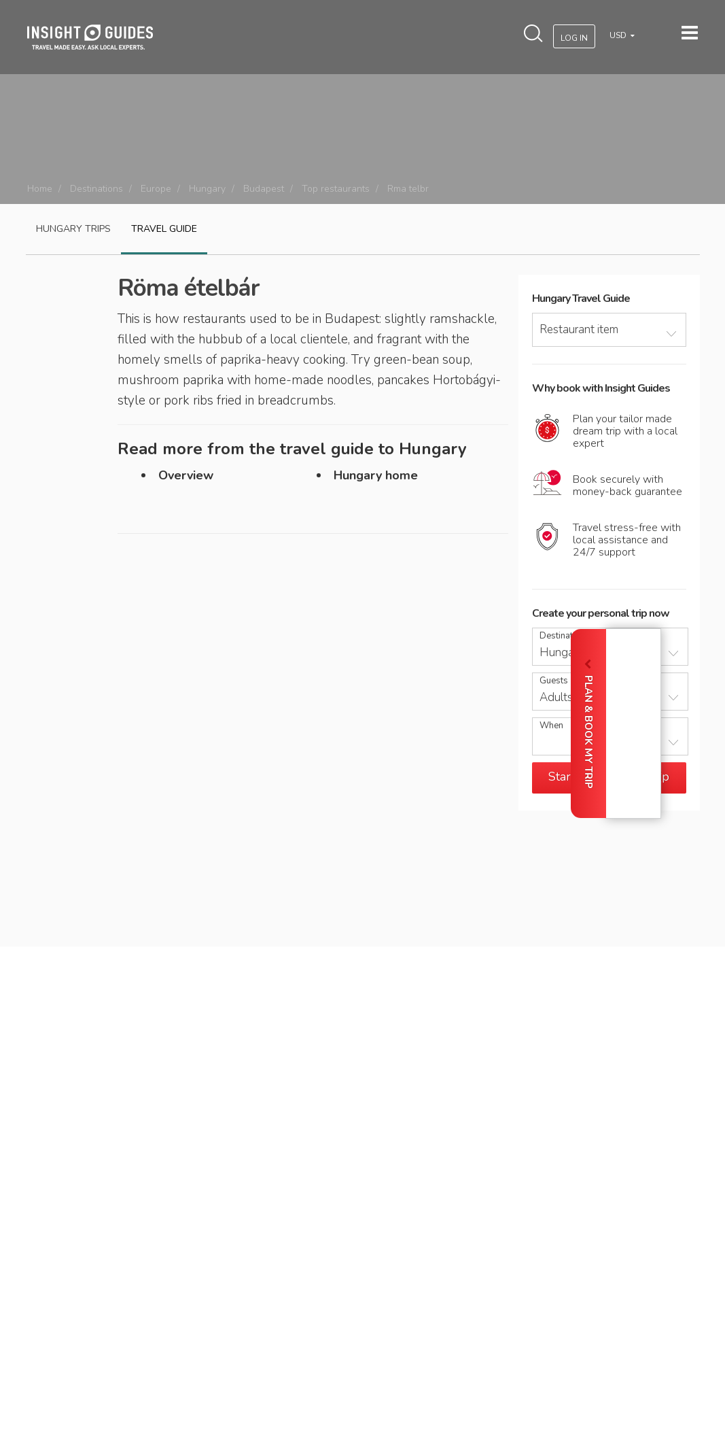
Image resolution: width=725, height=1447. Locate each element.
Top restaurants (336, 188)
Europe (156, 188)
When (551, 725)
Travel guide (164, 228)
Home (39, 188)
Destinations (96, 188)
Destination (562, 636)
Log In (574, 38)
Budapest (263, 188)
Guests (554, 681)
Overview (185, 475)
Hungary (207, 188)
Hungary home (376, 475)
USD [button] (619, 35)
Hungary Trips (73, 228)
